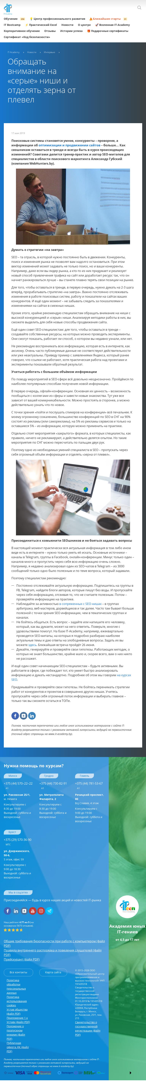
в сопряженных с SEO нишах (80, 604)
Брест (12, 832)
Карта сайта (53, 972)
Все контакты (18, 972)
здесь (32, 645)
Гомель (84, 776)
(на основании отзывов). (19, 924)
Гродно (48, 776)
